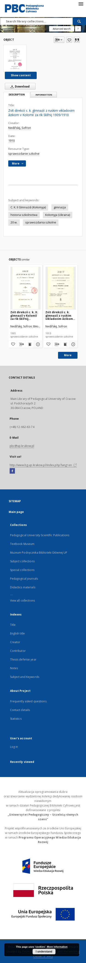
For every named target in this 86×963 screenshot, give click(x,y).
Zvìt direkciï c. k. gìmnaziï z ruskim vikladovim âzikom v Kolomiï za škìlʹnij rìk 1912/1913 (60, 315)
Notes (14, 668)
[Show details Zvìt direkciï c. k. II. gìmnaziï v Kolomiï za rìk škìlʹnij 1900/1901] (37, 344)
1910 (11, 141)
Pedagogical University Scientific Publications (39, 535)
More (68, 355)
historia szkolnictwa (24, 215)
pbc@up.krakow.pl (22, 446)
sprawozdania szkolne (40, 222)
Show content (21, 75)
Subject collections (22, 561)
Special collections (22, 570)
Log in (14, 747)
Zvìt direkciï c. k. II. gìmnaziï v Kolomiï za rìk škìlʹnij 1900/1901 (24, 315)
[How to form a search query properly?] (78, 29)
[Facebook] (12, 471)
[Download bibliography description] (21, 344)
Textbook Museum (22, 544)
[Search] (79, 21)
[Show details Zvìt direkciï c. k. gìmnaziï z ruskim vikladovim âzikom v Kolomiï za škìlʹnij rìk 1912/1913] (73, 344)
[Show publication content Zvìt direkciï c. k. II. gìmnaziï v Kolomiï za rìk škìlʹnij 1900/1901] (29, 344)
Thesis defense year (23, 659)
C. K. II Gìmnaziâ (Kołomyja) (28, 207)
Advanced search (62, 28)
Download (19, 86)
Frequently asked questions (28, 701)
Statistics (16, 719)
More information (57, 946)
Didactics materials (22, 587)
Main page (16, 512)
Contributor (18, 651)
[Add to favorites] (69, 40)
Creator (15, 642)
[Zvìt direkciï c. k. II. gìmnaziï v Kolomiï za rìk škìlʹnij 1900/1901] (26, 288)
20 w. (14, 222)
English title (17, 633)
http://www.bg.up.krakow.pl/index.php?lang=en (43, 465)
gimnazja (60, 207)
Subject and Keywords (24, 677)
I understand (44, 951)
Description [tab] (17, 94)
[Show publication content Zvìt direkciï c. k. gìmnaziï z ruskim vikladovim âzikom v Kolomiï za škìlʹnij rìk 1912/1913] (65, 344)
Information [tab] (44, 94)
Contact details (20, 710)
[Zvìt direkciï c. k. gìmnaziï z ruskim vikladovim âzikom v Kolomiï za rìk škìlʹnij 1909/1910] (15, 58)
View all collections (22, 600)
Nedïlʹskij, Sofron (19, 128)
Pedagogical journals (24, 579)
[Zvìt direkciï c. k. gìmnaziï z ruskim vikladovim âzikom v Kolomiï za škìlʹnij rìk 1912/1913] (61, 288)
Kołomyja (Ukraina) (57, 215)
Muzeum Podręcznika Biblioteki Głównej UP (38, 552)
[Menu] (81, 3)
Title (13, 625)
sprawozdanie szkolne (23, 154)
